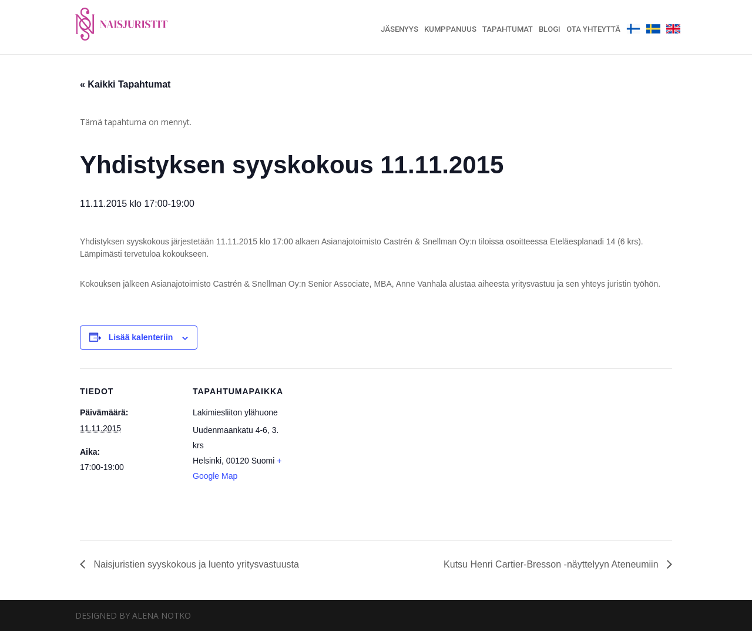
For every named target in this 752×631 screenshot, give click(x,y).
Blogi (549, 29)
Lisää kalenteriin (141, 337)
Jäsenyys (399, 29)
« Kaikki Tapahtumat (125, 84)
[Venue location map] (367, 450)
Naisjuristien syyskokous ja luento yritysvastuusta (195, 564)
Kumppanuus (450, 29)
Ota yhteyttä (593, 29)
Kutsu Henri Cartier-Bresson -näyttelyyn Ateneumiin (552, 564)
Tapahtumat (507, 29)
